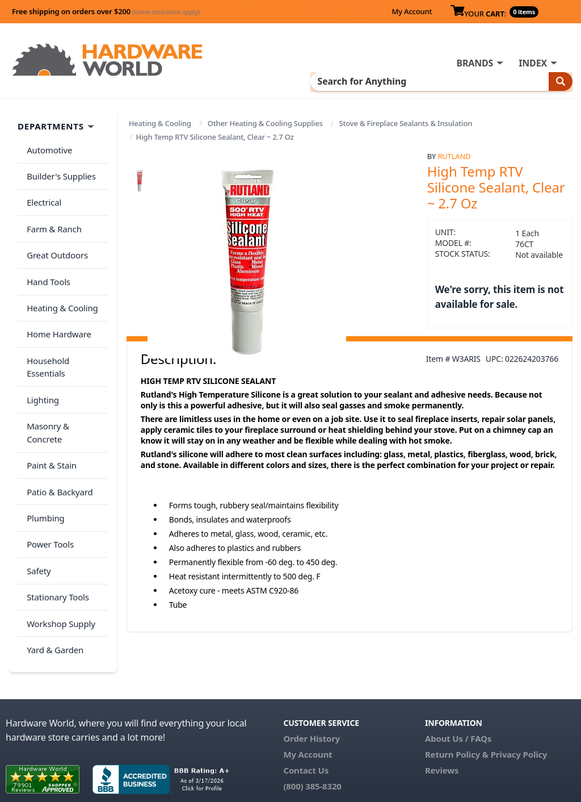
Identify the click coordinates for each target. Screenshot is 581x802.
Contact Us (306, 723)
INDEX (533, 63)
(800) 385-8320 (312, 739)
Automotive (47, 146)
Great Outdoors (55, 236)
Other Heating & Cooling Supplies (265, 122)
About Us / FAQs (458, 691)
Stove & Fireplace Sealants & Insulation (405, 122)
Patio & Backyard (57, 415)
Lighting (40, 348)
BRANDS (474, 63)
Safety (36, 482)
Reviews (441, 723)
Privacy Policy (519, 707)
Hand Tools (46, 258)
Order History (311, 691)
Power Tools (47, 460)
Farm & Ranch (51, 213)
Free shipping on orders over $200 (106, 11)
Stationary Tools (55, 505)
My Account (411, 11)
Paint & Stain (49, 393)
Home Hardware (56, 303)
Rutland (453, 154)
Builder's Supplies (59, 168)
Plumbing (43, 438)
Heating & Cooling (160, 122)
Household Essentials (65, 326)
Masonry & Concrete (64, 371)
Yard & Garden (52, 550)
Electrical (41, 191)
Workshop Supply (58, 527)
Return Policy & (457, 707)
